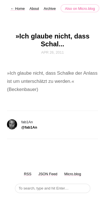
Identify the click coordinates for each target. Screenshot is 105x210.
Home (17, 8)
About (34, 8)
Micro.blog (72, 174)
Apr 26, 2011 (52, 52)
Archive (50, 8)
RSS (27, 174)
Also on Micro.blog (80, 8)
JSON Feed (47, 174)
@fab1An (29, 127)
